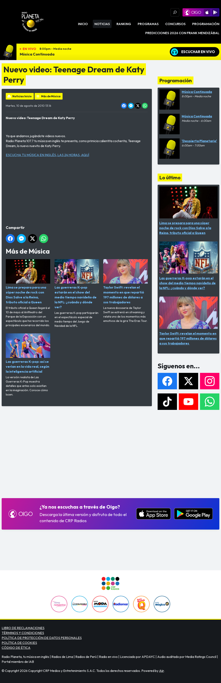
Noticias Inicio (22, 96)
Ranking (123, 24)
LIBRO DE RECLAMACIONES (23, 628)
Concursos (175, 24)
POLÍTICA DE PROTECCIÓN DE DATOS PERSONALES (42, 638)
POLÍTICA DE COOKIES (19, 643)
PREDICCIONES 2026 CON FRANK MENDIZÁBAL (182, 33)
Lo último (169, 177)
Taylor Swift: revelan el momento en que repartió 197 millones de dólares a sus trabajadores (125, 281)
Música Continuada (37, 54)
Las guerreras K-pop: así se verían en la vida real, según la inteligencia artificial (28, 353)
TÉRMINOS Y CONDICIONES (23, 633)
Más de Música (50, 96)
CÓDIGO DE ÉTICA (16, 648)
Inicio (83, 24)
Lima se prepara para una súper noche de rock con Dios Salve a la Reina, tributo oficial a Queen (28, 281)
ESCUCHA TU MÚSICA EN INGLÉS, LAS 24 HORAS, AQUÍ (47, 155)
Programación (205, 24)
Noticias (102, 24)
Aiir (161, 671)
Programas (148, 24)
